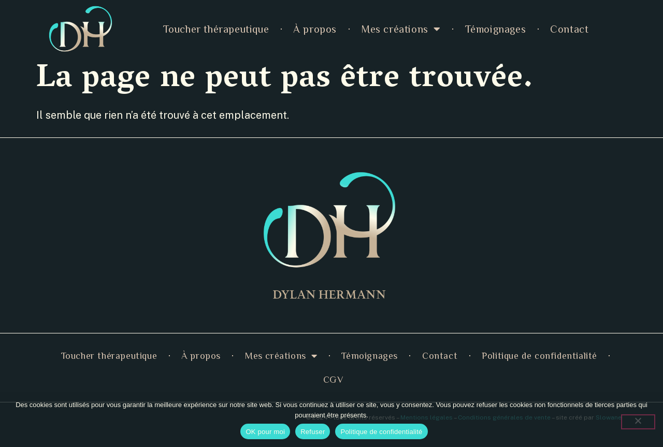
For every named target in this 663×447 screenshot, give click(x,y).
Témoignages (495, 29)
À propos (315, 29)
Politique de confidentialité (539, 356)
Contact (569, 29)
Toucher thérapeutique (216, 29)
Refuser (312, 432)
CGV (333, 379)
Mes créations (400, 29)
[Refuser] (638, 421)
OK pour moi (265, 432)
